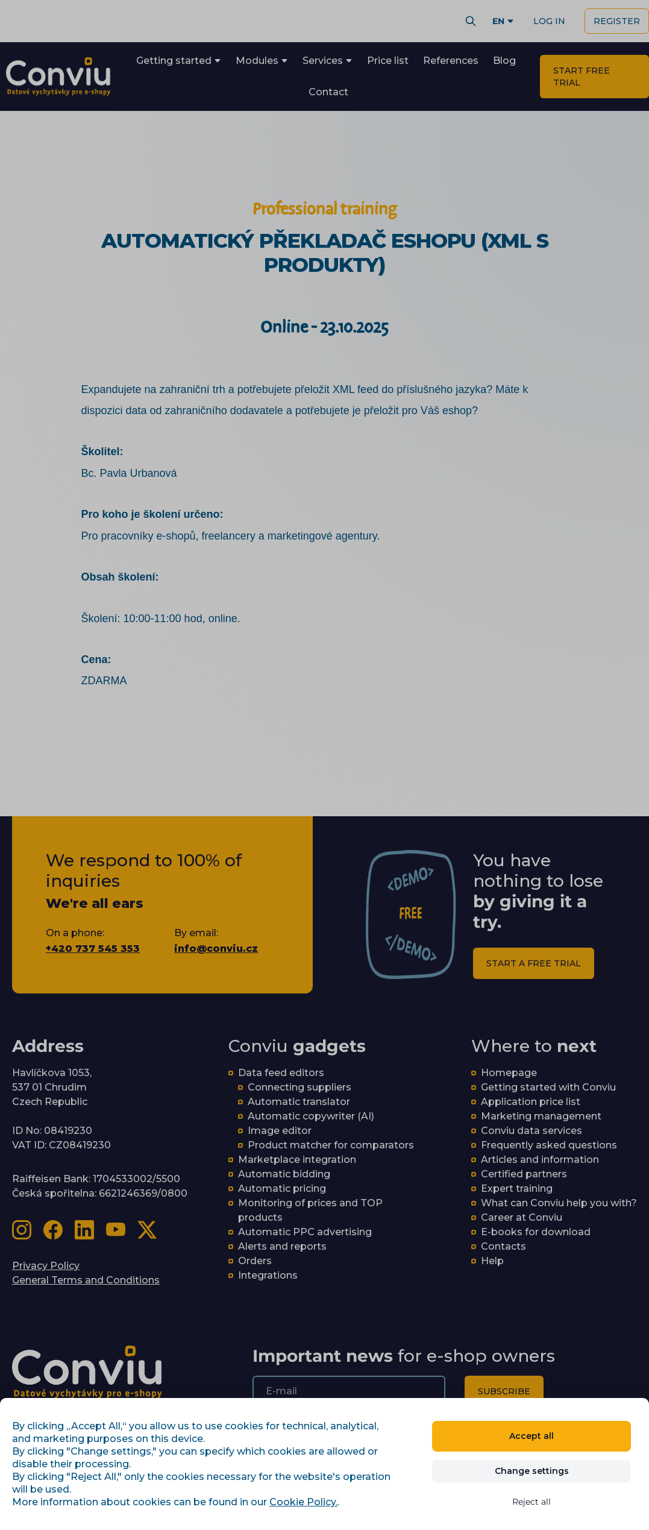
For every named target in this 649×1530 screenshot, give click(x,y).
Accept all (531, 1436)
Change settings (532, 1470)
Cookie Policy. (303, 1502)
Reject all (531, 1501)
